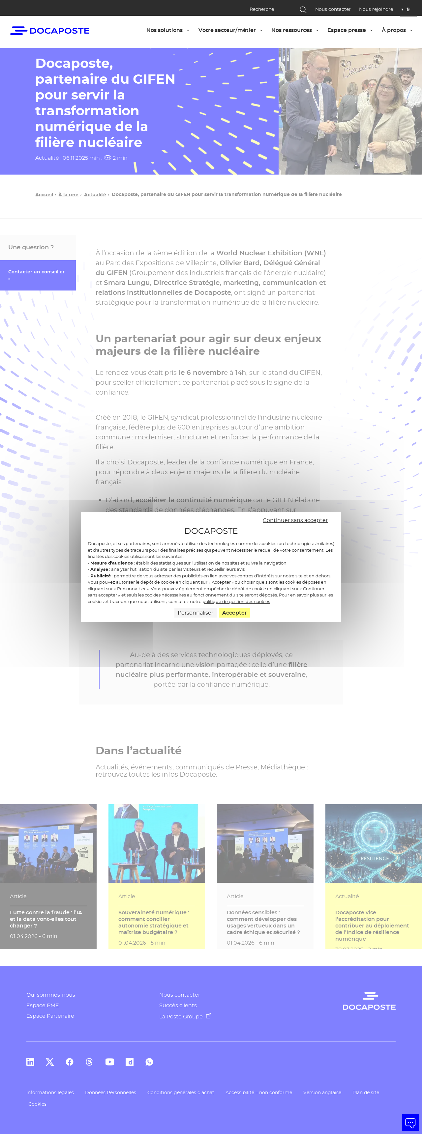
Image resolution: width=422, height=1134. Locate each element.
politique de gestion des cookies (236, 601)
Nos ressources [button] (297, 30)
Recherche (262, 9)
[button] (410, 1122)
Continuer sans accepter (295, 520)
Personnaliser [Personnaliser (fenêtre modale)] (195, 613)
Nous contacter (333, 9)
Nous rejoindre (376, 9)
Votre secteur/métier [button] (232, 30)
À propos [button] (399, 30)
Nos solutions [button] (170, 30)
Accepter (234, 613)
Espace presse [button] (352, 30)
